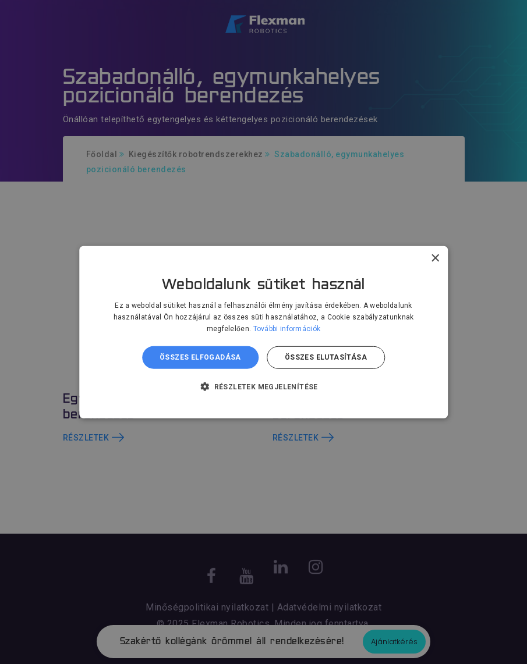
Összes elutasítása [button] (326, 357)
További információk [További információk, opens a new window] (287, 329)
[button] (263, 386)
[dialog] (263, 332)
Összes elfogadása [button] (200, 357)
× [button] (434, 258)
